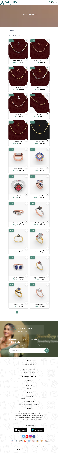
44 (37, 312)
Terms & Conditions (15, 446)
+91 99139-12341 (25, 329)
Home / (24, 18)
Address (29, 388)
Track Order (29, 385)
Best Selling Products (29, 369)
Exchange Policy (44, 446)
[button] (20, 430)
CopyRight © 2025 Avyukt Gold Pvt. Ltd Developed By (29, 449)
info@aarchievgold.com (30, 399)
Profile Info (29, 380)
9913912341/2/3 (30, 396)
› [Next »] (43, 312)
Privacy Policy (25, 446)
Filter (12, 30)
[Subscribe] (46, 350)
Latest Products (29, 367)
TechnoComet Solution (29, 450)
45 (40, 312)
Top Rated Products (29, 372)
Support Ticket (30, 401)
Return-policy (34, 446)
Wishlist (29, 383)
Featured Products (29, 364)
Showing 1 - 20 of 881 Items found (17, 35)
